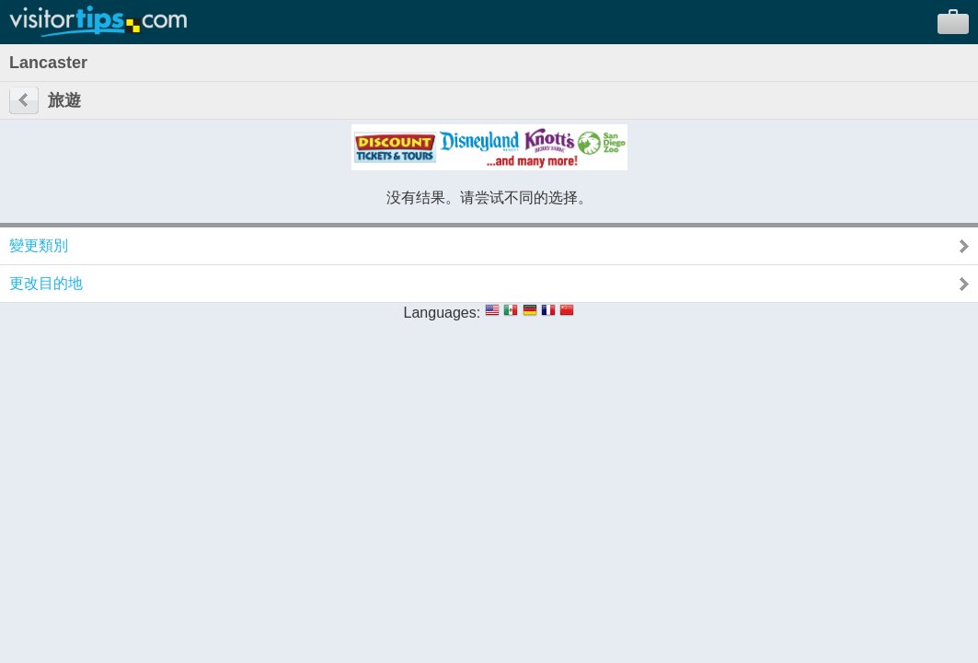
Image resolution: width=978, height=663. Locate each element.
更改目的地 (46, 283)
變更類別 (38, 245)
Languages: (442, 312)
